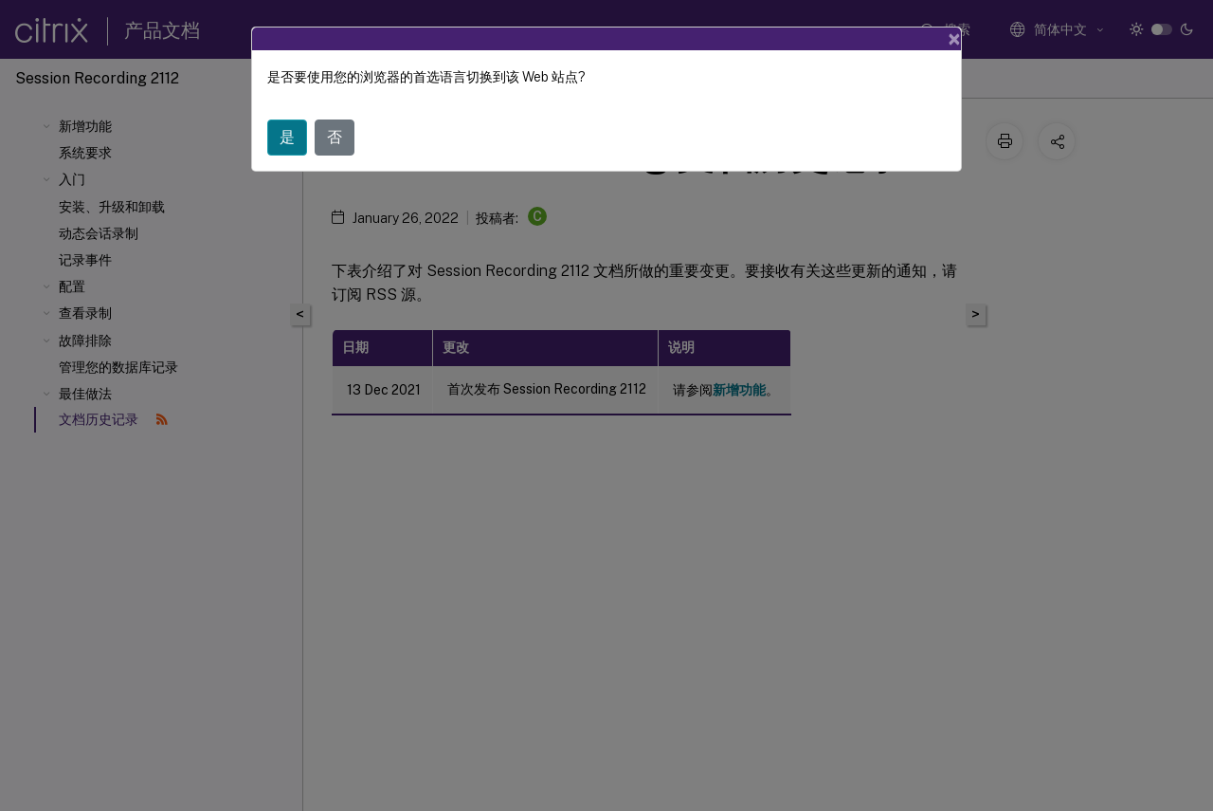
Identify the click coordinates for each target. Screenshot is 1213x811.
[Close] (954, 38)
